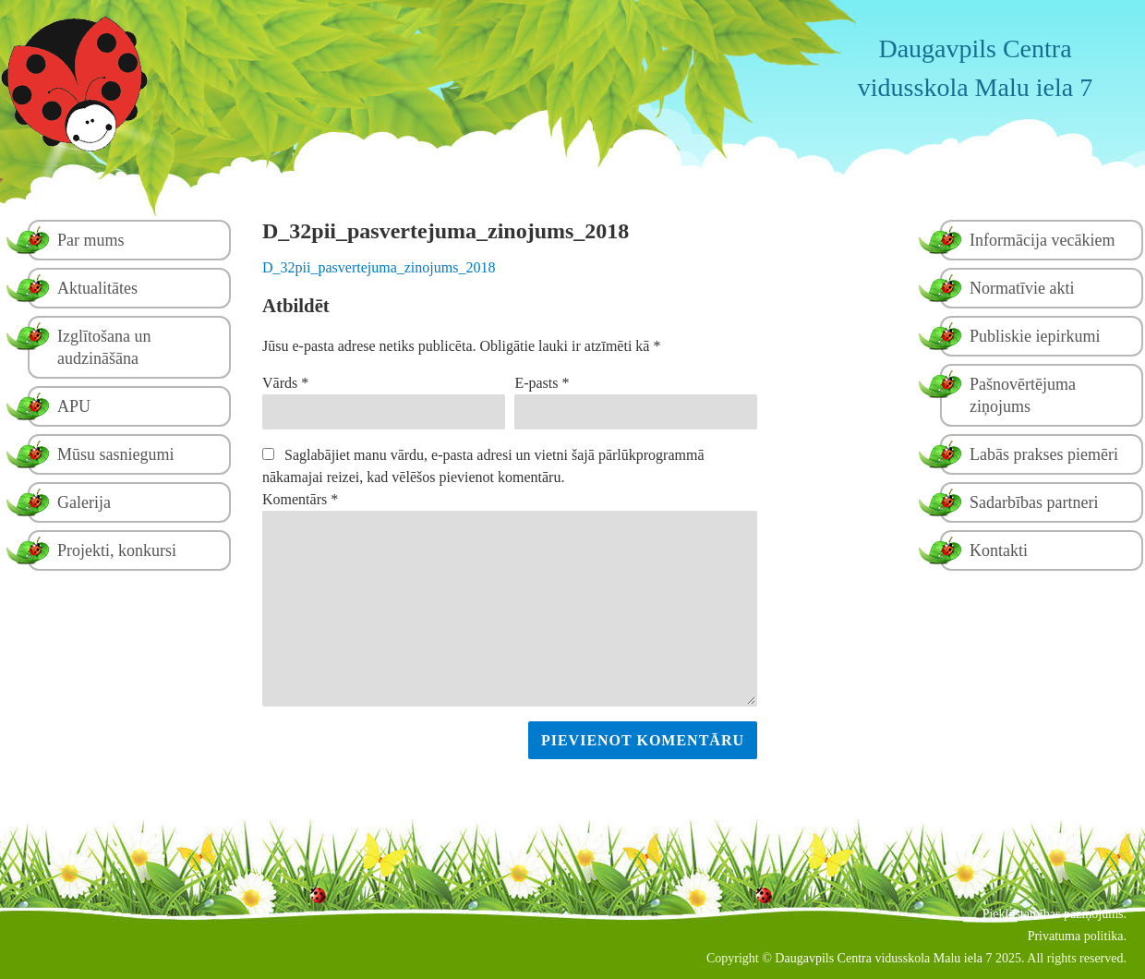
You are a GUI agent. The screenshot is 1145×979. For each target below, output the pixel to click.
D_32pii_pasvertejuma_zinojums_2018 (378, 267)
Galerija (84, 502)
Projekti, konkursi (116, 550)
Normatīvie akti (1022, 288)
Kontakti (999, 550)
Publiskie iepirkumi (1035, 336)
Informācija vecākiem (1042, 240)
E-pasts (541, 383)
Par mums (91, 240)
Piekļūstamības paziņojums (1053, 914)
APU (73, 406)
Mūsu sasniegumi (116, 454)
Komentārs (300, 499)
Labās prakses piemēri (1044, 454)
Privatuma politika (1076, 936)
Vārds (285, 383)
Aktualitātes (97, 288)
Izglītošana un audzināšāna (104, 347)
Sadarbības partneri (1034, 502)
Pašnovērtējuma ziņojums (1023, 395)
